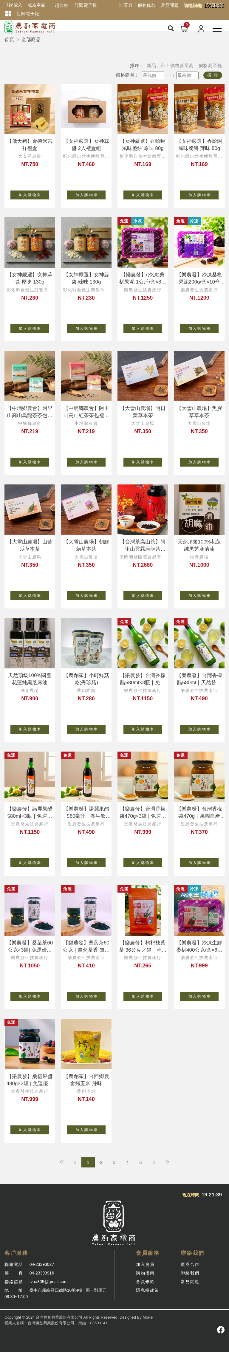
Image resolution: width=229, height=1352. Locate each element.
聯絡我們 (190, 1273)
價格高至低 (210, 65)
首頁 (9, 39)
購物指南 (193, 5)
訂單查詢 (216, 5)
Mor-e (148, 1317)
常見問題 (170, 5)
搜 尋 (212, 75)
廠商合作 (190, 1264)
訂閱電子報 (86, 5)
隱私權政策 (147, 1290)
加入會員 (145, 1264)
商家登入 (13, 4)
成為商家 (36, 5)
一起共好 (59, 5)
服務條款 (147, 5)
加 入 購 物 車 (34, 194)
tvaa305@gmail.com (49, 1281)
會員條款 (145, 1281)
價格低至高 (182, 65)
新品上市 (156, 65)
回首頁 (126, 4)
